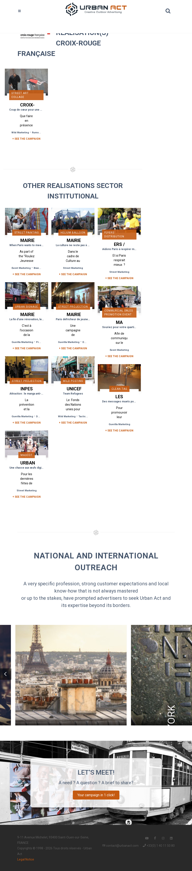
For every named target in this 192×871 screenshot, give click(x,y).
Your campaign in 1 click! (96, 795)
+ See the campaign (26, 274)
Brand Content (42, 268)
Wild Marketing (20, 132)
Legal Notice (25, 859)
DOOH (85, 342)
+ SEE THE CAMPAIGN (26, 138)
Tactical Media (87, 416)
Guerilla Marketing (22, 342)
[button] (5, 674)
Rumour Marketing (43, 132)
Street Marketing (73, 268)
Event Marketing (21, 268)
